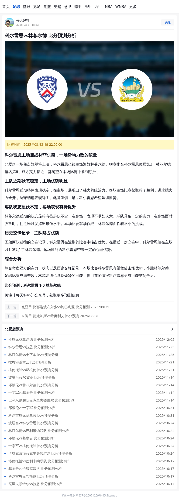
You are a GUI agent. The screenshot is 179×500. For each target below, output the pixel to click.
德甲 (78, 6)
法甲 (88, 6)
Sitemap (112, 495)
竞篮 (47, 6)
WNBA (121, 6)
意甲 (67, 6)
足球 (16, 6)
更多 (133, 6)
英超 (57, 6)
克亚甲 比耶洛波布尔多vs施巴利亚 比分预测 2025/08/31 (65, 306)
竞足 (37, 6)
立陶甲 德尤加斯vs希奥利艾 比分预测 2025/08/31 (60, 315)
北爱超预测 (89, 329)
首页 (6, 6)
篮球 (26, 6)
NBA (109, 6)
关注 (168, 22)
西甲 (98, 6)
